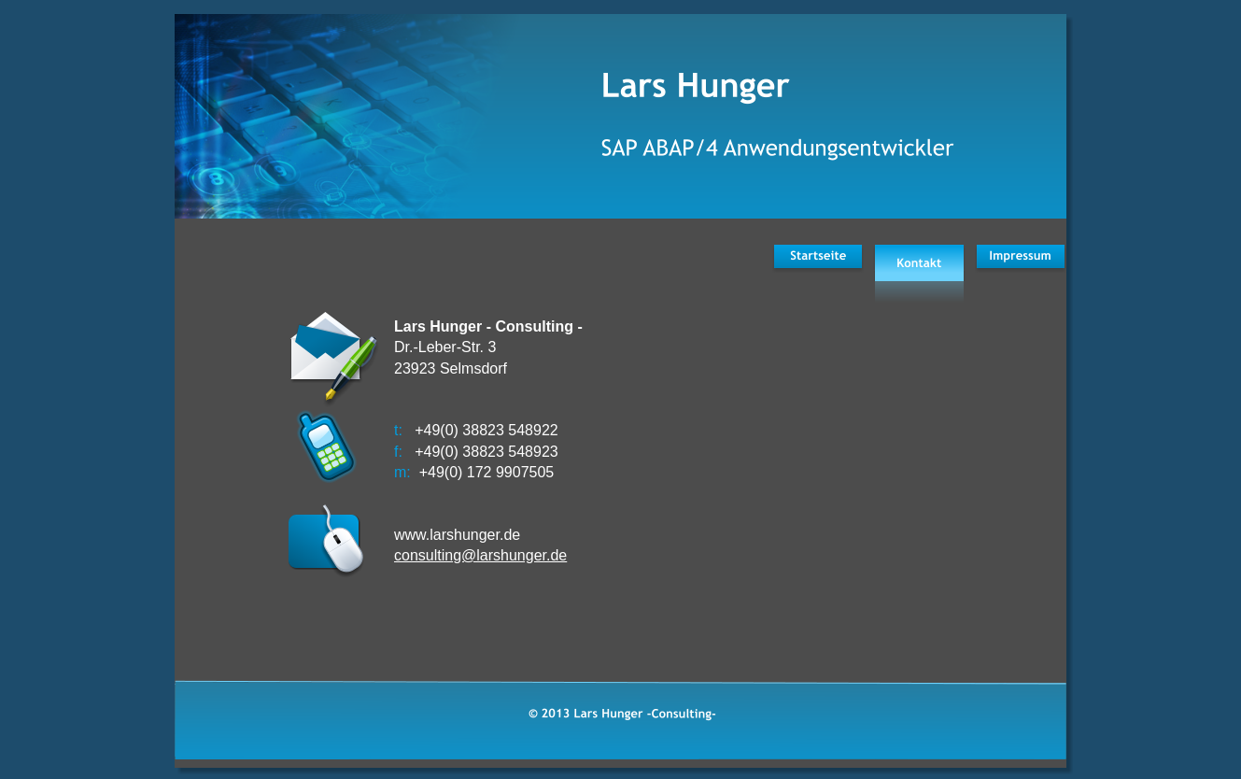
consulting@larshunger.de (480, 555)
